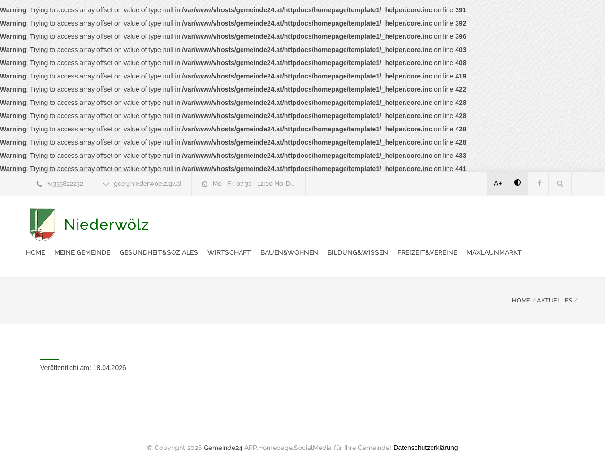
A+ (498, 183)
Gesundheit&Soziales (333, 219)
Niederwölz (106, 231)
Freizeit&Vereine (230, 243)
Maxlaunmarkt (297, 243)
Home (210, 219)
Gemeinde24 (223, 438)
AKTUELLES (554, 290)
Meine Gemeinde (257, 219)
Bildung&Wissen (532, 219)
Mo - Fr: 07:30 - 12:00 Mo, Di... (254, 183)
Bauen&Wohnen (464, 219)
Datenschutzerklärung (425, 438)
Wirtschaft (404, 219)
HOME (521, 290)
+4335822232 (65, 183)
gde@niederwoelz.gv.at (148, 183)
